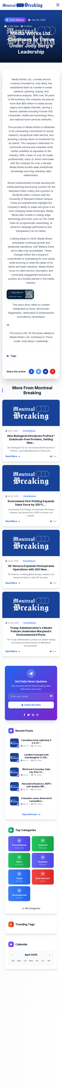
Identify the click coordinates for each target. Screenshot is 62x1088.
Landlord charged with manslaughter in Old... (36, 756)
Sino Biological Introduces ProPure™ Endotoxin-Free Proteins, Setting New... (31, 439)
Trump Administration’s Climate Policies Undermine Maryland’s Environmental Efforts (31, 631)
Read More (13, 456)
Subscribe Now (31, 704)
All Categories (31, 908)
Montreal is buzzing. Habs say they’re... (36, 770)
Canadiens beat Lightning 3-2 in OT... (36, 741)
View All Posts (31, 814)
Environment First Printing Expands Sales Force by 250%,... (31, 503)
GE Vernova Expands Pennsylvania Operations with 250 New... (31, 567)
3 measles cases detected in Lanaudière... (36, 799)
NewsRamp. (26, 325)
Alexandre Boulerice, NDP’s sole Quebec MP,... (36, 785)
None (32, 308)
